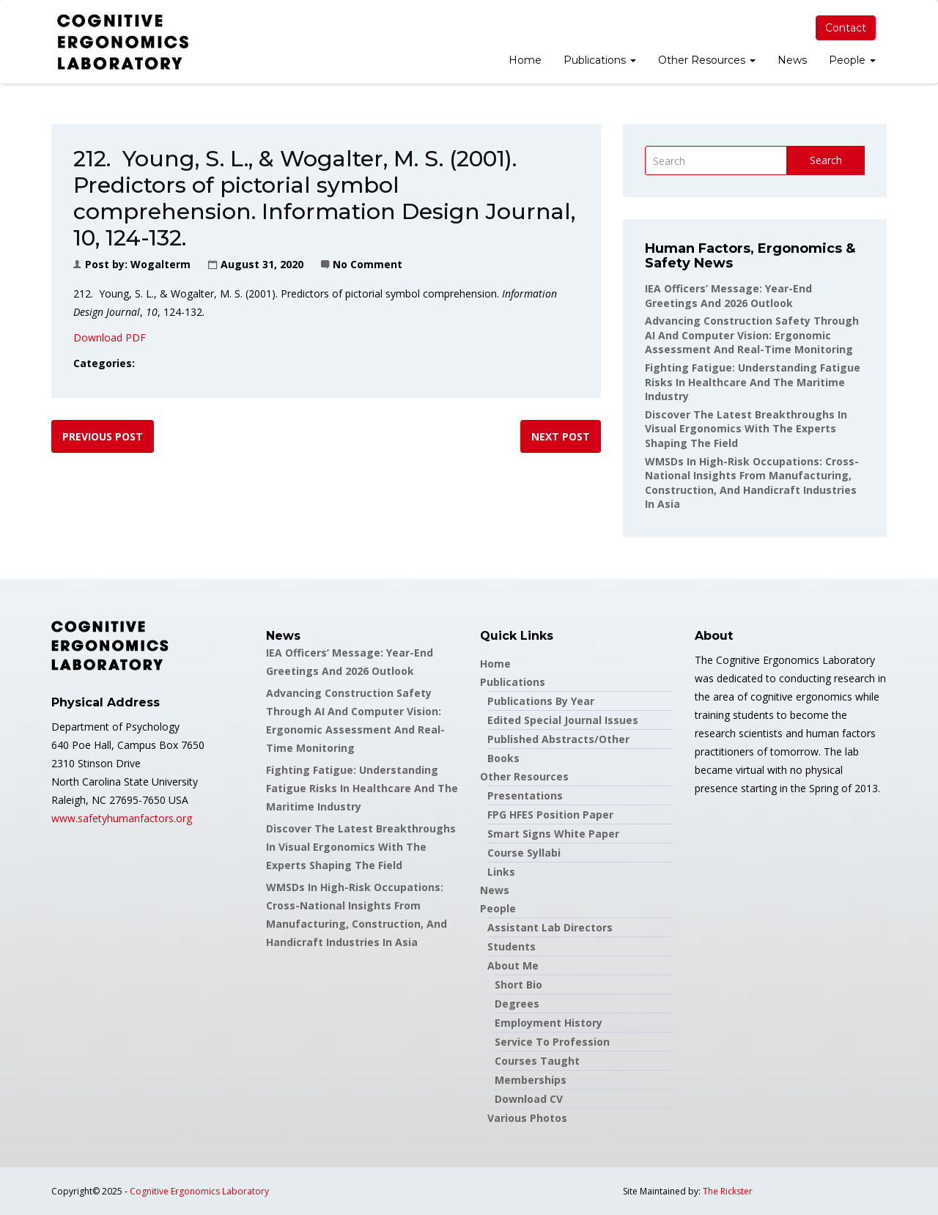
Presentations (525, 795)
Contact (845, 27)
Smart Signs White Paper (553, 834)
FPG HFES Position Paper (550, 814)
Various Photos (527, 1118)
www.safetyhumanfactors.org (121, 818)
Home (525, 60)
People (852, 60)
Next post (560, 436)
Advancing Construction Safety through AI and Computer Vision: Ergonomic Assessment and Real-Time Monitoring (752, 335)
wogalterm (160, 264)
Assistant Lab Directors (550, 927)
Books (503, 758)
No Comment (367, 264)
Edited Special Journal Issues (562, 720)
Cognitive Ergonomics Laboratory (199, 1191)
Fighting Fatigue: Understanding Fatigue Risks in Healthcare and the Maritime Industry (752, 382)
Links (501, 872)
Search (826, 160)
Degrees (517, 1004)
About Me (513, 965)
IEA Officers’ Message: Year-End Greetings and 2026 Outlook (728, 295)
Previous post (102, 436)
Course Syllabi (524, 853)
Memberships (530, 1080)
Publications (600, 60)
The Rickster (728, 1191)
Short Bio (518, 984)
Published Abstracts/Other (558, 739)
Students (511, 946)
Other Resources (707, 60)
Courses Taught (537, 1061)
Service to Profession (552, 1042)
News (792, 60)
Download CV (529, 1099)
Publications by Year (540, 701)
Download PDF (109, 337)
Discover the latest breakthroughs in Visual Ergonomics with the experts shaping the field (746, 428)
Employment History (548, 1023)
